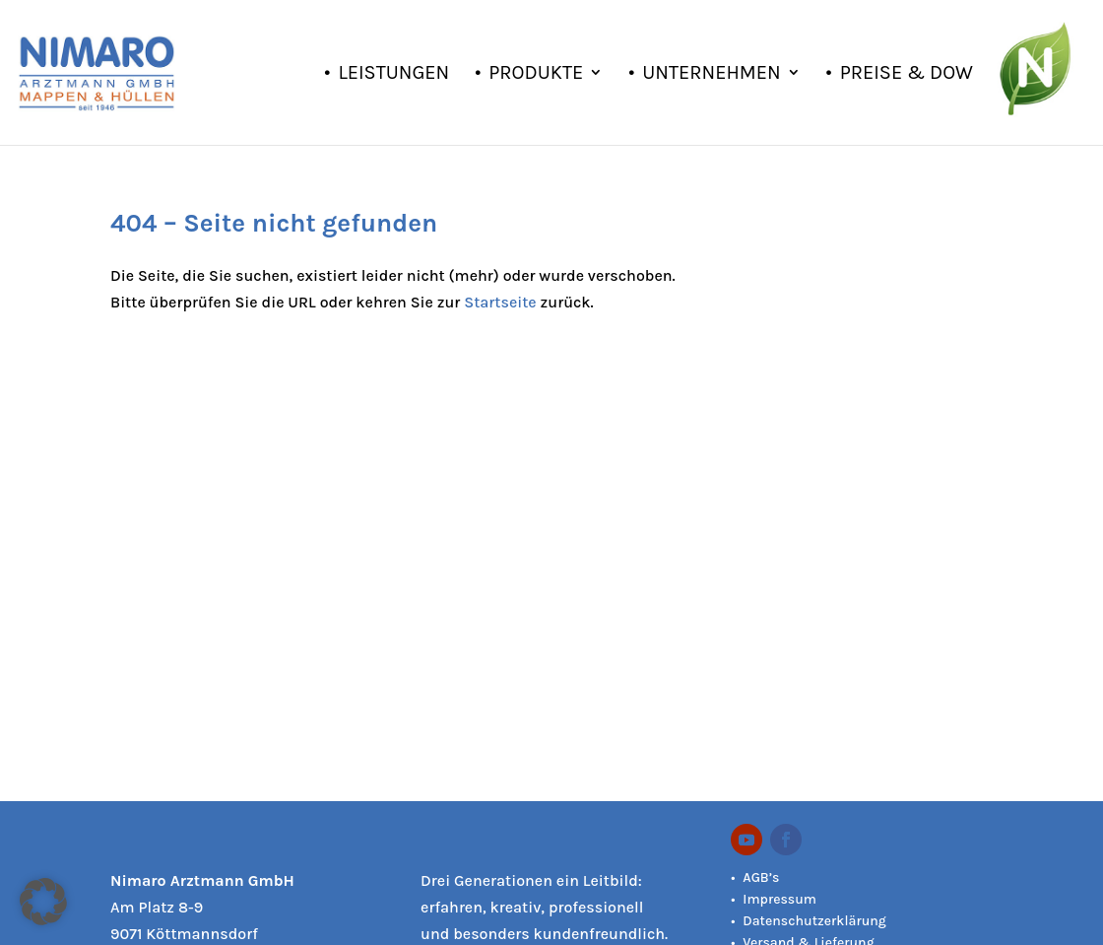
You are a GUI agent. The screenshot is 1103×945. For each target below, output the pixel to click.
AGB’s (761, 877)
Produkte (535, 74)
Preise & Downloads (942, 74)
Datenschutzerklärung (814, 920)
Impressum (779, 899)
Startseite (500, 302)
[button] (43, 901)
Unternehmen (711, 74)
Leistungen (393, 74)
